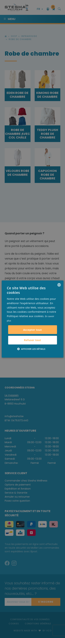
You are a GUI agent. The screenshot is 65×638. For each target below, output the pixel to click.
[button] (32, 348)
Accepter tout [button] (32, 329)
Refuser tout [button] (32, 340)
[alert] (32, 319)
